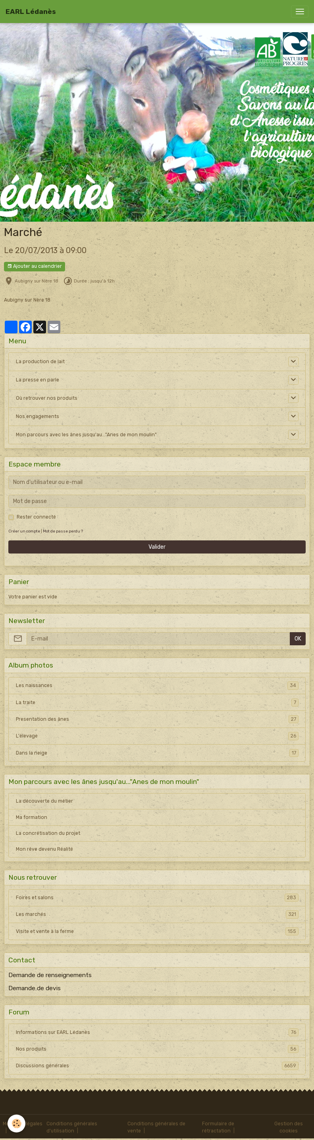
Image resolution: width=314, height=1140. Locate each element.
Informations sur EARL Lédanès (157, 1032)
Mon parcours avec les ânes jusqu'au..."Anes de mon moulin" (86, 434)
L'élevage (157, 736)
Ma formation (31, 817)
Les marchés (157, 914)
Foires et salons (157, 898)
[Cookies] (17, 1123)
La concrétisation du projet (48, 833)
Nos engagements (37, 416)
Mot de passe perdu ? (63, 531)
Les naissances (157, 685)
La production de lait (40, 361)
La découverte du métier (44, 801)
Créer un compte (24, 531)
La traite (157, 702)
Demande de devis (34, 988)
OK (298, 638)
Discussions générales (157, 1066)
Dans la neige (157, 753)
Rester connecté (36, 517)
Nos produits (157, 1049)
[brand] (31, 11)
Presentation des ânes (157, 719)
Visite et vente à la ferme (157, 931)
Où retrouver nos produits (46, 398)
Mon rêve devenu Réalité (44, 849)
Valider (157, 547)
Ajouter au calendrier (34, 266)
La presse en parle (37, 380)
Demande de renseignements (50, 975)
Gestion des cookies (288, 1127)
